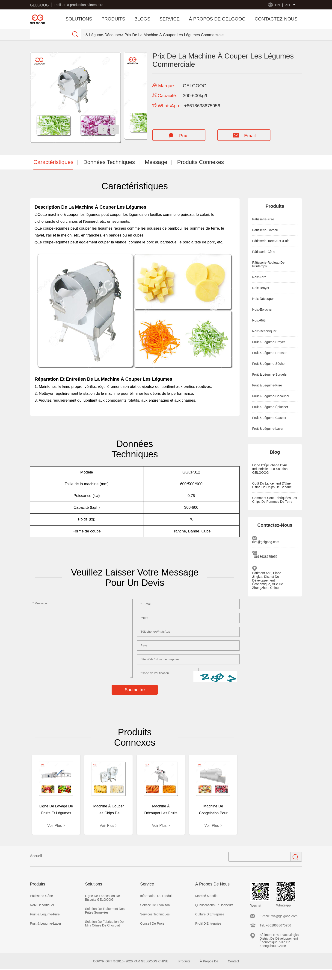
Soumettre (135, 689)
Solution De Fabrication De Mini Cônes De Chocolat (104, 923)
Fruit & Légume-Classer (269, 418)
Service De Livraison (155, 905)
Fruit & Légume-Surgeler (270, 374)
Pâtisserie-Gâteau (265, 230)
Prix (176, 135)
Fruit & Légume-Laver (267, 428)
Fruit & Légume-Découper (99, 35)
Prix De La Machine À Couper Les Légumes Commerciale (174, 35)
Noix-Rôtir (259, 320)
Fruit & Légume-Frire (267, 385)
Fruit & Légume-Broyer (268, 342)
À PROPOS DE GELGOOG (217, 18)
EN (277, 5)
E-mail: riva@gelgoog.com (278, 916)
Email (243, 135)
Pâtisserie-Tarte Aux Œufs (270, 241)
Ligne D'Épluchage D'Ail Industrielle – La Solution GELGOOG (270, 468)
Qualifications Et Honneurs (214, 905)
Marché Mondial (206, 896)
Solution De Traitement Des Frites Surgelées (105, 910)
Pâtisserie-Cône (263, 252)
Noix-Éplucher (262, 309)
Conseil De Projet (152, 923)
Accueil (36, 856)
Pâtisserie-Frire (263, 219)
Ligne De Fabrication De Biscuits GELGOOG (102, 897)
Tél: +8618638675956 (275, 925)
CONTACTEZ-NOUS (276, 18)
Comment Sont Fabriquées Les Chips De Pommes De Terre (274, 499)
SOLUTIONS (78, 18)
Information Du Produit (156, 896)
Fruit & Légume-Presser (269, 353)
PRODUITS (113, 18)
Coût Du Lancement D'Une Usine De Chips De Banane (272, 485)
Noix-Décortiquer (264, 331)
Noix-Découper (263, 299)
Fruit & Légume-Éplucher (270, 407)
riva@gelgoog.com (265, 542)
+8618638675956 (264, 556)
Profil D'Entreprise (208, 923)
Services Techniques (155, 914)
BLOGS (142, 18)
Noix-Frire (259, 277)
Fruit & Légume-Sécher (269, 363)
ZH (287, 5)
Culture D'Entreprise (209, 914)
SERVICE (170, 18)
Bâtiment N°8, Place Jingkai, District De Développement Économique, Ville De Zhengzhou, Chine (267, 580)
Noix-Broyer (260, 288)
